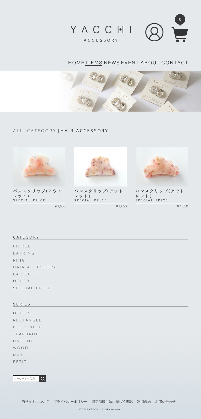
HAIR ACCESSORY (84, 131)
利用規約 (144, 402)
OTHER (21, 280)
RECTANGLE (27, 320)
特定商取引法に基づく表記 (112, 402)
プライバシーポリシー (70, 402)
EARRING (24, 253)
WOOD (21, 347)
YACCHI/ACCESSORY (100, 34)
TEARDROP (26, 333)
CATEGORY (41, 131)
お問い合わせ (165, 402)
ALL (18, 131)
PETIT (20, 361)
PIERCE (22, 246)
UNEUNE (23, 340)
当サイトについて (35, 402)
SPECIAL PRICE (32, 287)
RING (19, 260)
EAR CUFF (25, 273)
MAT (18, 354)
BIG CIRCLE (27, 326)
